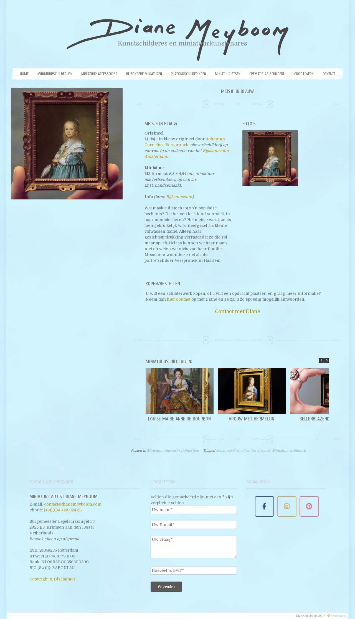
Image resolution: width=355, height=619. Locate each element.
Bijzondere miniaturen (144, 74)
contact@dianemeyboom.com (73, 504)
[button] (326, 360)
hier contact (178, 299)
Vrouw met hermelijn (251, 419)
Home (24, 74)
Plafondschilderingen (188, 74)
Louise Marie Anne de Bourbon (179, 419)
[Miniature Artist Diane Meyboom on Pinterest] (309, 506)
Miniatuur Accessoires (99, 74)
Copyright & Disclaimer (52, 579)
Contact (329, 74)
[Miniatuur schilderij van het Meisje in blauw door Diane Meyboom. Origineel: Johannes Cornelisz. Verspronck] (270, 158)
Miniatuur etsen (227, 74)
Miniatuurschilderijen (54, 74)
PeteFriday (338, 615)
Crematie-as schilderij (267, 74)
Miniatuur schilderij (289, 451)
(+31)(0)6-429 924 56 (63, 510)
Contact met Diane (237, 311)
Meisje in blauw (237, 91)
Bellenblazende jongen (324, 419)
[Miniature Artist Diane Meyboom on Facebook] (264, 506)
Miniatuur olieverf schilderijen (173, 451)
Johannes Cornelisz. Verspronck (243, 451)
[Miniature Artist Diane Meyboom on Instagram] (286, 506)
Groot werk (304, 74)
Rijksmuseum (179, 196)
